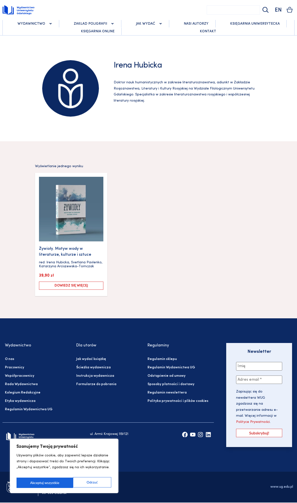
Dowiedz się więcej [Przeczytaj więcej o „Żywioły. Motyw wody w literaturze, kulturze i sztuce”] (71, 285)
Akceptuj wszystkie (83, 483)
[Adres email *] (259, 380)
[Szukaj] (265, 10)
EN (278, 10)
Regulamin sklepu (162, 359)
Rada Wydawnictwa (21, 384)
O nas (9, 359)
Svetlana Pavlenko (86, 262)
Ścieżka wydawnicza (93, 367)
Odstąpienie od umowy (167, 376)
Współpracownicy (19, 376)
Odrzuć (35, 483)
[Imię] (259, 366)
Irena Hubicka (57, 262)
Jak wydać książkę (91, 359)
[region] (64, 467)
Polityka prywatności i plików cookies (178, 401)
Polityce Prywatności (253, 422)
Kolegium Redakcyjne (22, 393)
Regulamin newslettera (167, 393)
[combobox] (233, 10)
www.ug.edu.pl (281, 487)
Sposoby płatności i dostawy (171, 384)
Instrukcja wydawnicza (95, 376)
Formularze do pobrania (96, 384)
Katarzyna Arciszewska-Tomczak (66, 266)
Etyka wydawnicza (20, 401)
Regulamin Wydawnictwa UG (29, 409)
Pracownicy (14, 367)
